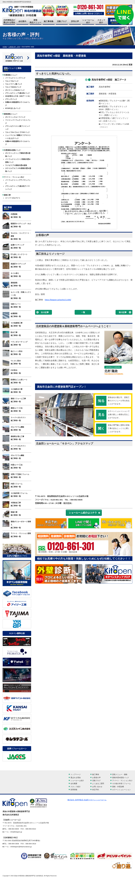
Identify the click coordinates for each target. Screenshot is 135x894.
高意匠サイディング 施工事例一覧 (14, 265)
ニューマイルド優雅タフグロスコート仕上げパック (18, 136)
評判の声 (75, 21)
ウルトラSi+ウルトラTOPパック (17, 132)
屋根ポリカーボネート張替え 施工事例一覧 (17, 524)
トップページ (75, 774)
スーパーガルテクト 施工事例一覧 (14, 419)
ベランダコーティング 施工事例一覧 (15, 343)
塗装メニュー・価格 (119, 774)
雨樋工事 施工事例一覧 (12, 514)
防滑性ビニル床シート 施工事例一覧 (15, 381)
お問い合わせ (97, 787)
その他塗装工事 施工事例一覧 (12, 324)
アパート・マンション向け (122, 781)
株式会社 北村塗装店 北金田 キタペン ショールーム (87, 800)
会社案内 (22, 21)
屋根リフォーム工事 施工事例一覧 (14, 400)
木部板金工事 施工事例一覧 (12, 504)
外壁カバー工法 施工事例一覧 (12, 466)
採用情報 (73, 790)
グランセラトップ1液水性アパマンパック (17, 187)
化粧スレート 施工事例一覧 (12, 305)
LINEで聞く (84, 523)
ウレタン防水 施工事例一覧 (12, 362)
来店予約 (51, 523)
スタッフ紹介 (101, 21)
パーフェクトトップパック (15, 78)
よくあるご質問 (98, 783)
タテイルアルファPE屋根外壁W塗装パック (18, 169)
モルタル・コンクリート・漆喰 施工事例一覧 (17, 236)
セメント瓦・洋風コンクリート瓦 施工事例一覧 (17, 295)
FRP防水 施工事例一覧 (12, 372)
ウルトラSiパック (12, 81)
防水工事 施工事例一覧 (12, 334)
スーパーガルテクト (12, 198)
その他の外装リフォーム (121, 783)
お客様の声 (96, 778)
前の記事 (123, 312)
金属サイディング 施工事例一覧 (13, 246)
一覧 (83, 312)
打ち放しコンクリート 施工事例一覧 (15, 256)
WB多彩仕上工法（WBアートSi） (18, 96)
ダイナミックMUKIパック (15, 90)
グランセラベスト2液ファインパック (17, 127)
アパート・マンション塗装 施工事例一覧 (17, 535)
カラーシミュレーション (121, 790)
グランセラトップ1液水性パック (17, 93)
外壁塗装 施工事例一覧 (12, 216)
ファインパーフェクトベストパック (18, 121)
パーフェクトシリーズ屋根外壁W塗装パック (17, 160)
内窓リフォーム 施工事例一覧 (12, 485)
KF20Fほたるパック (13, 108)
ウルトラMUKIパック (13, 87)
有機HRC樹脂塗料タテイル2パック (17, 103)
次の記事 (45, 312)
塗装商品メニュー (35, 21)
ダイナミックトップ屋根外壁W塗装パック (17, 154)
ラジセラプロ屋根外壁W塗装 (16, 165)
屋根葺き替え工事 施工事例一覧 (13, 438)
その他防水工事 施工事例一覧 (12, 391)
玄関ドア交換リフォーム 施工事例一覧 (16, 476)
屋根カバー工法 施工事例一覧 (12, 410)
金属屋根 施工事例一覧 (12, 315)
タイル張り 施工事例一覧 (12, 275)
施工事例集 (48, 21)
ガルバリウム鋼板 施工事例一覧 (13, 428)
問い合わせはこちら (116, 523)
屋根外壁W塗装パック (120, 778)
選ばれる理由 (75, 778)
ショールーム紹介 (88, 21)
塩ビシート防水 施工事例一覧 (12, 353)
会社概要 (73, 783)
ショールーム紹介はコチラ (83, 512)
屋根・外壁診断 (118, 787)
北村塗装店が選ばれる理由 (9, 21)
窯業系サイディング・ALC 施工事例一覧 (17, 225)
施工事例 (95, 774)
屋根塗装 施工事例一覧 (12, 284)
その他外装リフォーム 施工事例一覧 (15, 495)
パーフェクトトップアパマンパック (18, 181)
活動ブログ (62, 21)
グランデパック (11, 99)
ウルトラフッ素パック (13, 84)
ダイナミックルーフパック (15, 117)
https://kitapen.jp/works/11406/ (58, 300)
